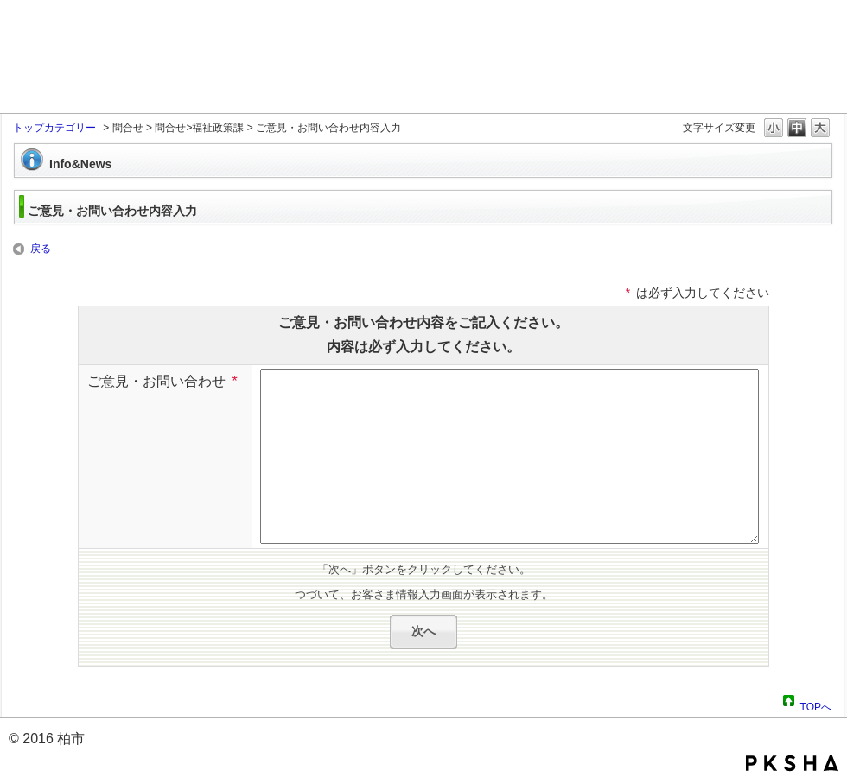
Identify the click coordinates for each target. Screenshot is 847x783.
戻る (40, 249)
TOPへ (815, 704)
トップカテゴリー (54, 128)
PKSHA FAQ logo (792, 763)
